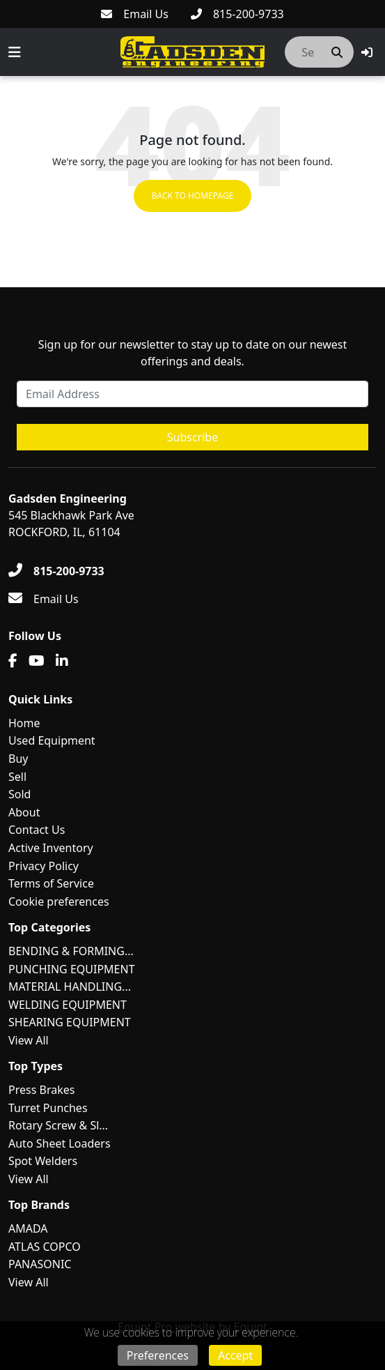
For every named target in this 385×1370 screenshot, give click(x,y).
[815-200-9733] (237, 14)
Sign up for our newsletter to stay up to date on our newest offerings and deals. (192, 353)
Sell (17, 776)
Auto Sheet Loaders (59, 1143)
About (24, 812)
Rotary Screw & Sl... (58, 1125)
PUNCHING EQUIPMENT (71, 969)
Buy (18, 758)
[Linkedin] (62, 661)
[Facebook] (12, 661)
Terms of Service (51, 883)
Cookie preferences (58, 901)
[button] (366, 52)
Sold (19, 794)
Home (24, 723)
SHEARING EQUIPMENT (69, 1022)
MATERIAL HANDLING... (69, 986)
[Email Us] (134, 14)
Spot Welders (42, 1161)
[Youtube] (37, 661)
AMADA (28, 1228)
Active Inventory (50, 847)
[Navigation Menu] (14, 52)
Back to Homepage (193, 195)
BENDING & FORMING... (71, 951)
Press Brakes (41, 1089)
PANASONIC (39, 1264)
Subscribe (192, 437)
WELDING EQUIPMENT (67, 1004)
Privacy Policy (43, 866)
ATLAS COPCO (44, 1246)
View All (28, 1040)
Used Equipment (51, 740)
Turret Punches (48, 1108)
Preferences (158, 1355)
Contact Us (36, 829)
